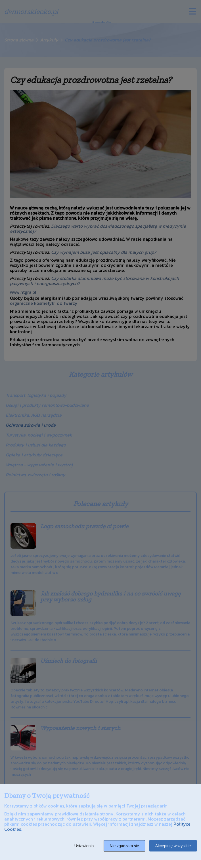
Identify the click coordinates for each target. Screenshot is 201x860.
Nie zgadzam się (124, 846)
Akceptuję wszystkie (173, 846)
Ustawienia (84, 846)
